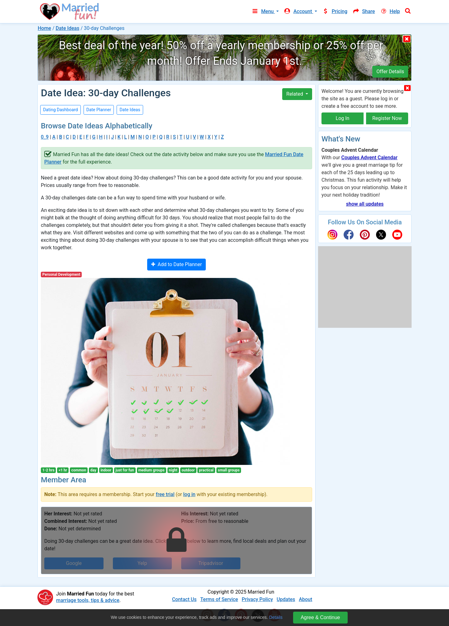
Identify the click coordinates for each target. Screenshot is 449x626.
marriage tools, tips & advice (87, 600)
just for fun (125, 470)
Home (44, 28)
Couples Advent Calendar (369, 157)
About (305, 599)
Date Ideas (67, 28)
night (173, 470)
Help (390, 11)
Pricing (335, 11)
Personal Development (61, 274)
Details (275, 617)
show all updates (365, 204)
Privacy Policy (257, 599)
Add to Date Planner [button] (176, 264)
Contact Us (184, 599)
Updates (286, 599)
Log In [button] (343, 118)
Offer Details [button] (390, 71)
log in (189, 494)
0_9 (45, 137)
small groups (229, 470)
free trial (165, 494)
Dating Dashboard (60, 109)
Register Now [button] (387, 118)
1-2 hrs (48, 470)
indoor (105, 470)
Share (363, 11)
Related (295, 94)
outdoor (188, 470)
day (93, 470)
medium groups (151, 470)
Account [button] (298, 11)
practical (206, 470)
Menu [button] (263, 11)
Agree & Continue (320, 617)
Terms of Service (219, 599)
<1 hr (63, 470)
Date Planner (98, 109)
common (78, 470)
